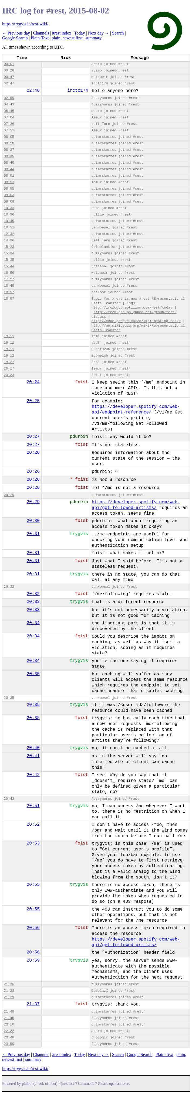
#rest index (61, 33)
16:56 (9, 273)
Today (79, 33)
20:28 (33, 452)
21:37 (33, 1004)
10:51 (9, 227)
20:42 (33, 774)
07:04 (9, 117)
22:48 (9, 1037)
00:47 (9, 77)
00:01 (9, 64)
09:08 (9, 202)
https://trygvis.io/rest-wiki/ (25, 24)
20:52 (33, 824)
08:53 (9, 182)
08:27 (9, 150)
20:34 (33, 623)
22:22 (9, 1031)
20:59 (33, 960)
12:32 (9, 234)
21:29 (9, 997)
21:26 (9, 984)
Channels (41, 33)
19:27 (9, 362)
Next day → (98, 33)
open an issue (119, 1084)
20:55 (33, 884)
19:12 (9, 356)
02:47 (9, 83)
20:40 (33, 748)
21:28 (9, 991)
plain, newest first (67, 38)
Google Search (15, 38)
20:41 (33, 756)
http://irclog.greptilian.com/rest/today (132, 308)
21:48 (9, 1012)
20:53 (33, 843)
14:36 (9, 240)
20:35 (33, 674)
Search (118, 33)
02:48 (33, 90)
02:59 (9, 98)
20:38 (33, 718)
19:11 (9, 336)
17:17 (9, 279)
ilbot (52, 1084)
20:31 (33, 534)
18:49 (9, 286)
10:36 (9, 215)
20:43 (9, 799)
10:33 (9, 208)
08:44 (9, 169)
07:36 (9, 124)
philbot (27, 1084)
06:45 (9, 111)
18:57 (9, 292)
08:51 (9, 176)
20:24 (33, 382)
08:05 (9, 137)
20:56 (33, 927)
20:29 (9, 495)
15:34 (9, 253)
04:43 (9, 104)
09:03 (9, 195)
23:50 (9, 1044)
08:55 (9, 189)
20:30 (33, 520)
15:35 (9, 260)
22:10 (9, 1025)
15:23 (9, 247)
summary (94, 38)
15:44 (9, 266)
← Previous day (16, 33)
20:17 (9, 369)
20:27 (33, 436)
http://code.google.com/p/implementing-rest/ (136, 321)
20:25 (33, 401)
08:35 (9, 156)
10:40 (9, 221)
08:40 (9, 163)
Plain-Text (40, 38)
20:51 (33, 806)
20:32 (9, 587)
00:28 (9, 71)
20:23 (9, 375)
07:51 (9, 130)
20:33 (33, 601)
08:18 (9, 143)
